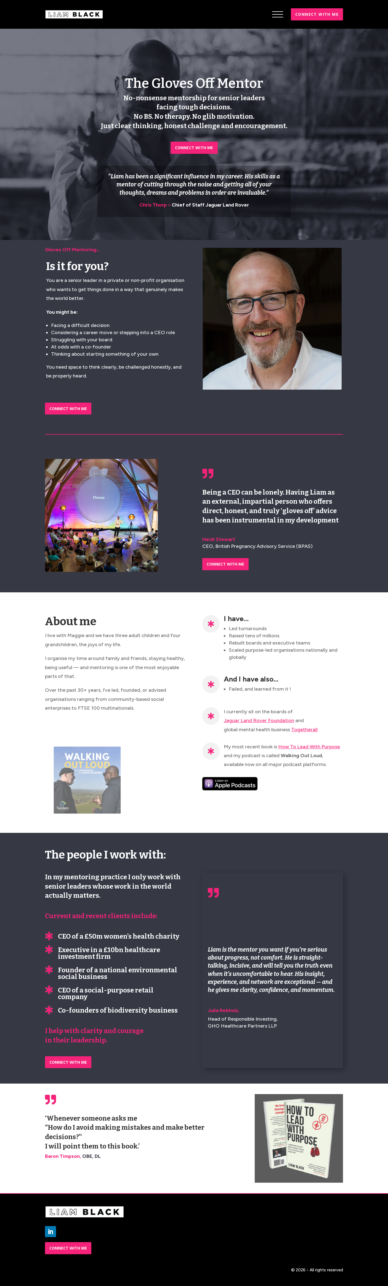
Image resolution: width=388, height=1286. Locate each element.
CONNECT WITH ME (194, 147)
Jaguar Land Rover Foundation (259, 720)
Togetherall (304, 730)
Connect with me (317, 14)
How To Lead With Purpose (309, 747)
